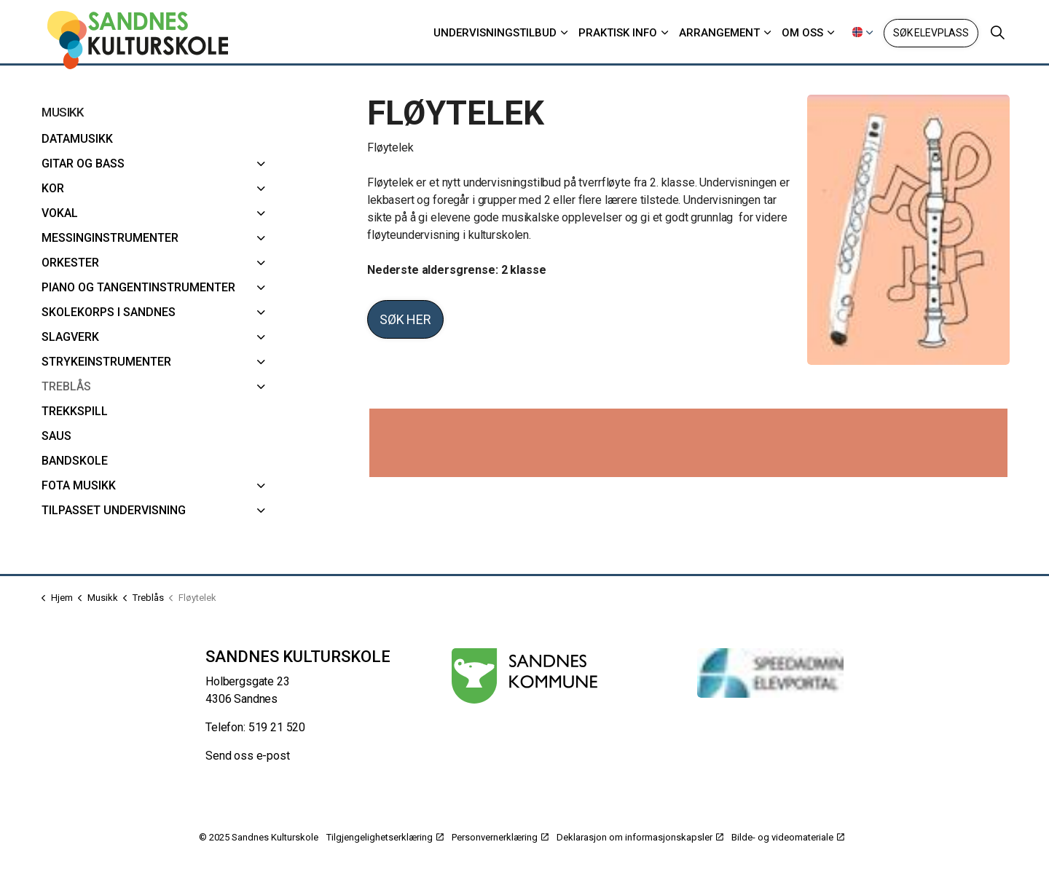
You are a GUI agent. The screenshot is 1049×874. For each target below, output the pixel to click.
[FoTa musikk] (261, 486)
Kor (53, 188)
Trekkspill (75, 411)
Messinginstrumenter (110, 238)
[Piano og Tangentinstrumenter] (261, 287)
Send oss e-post (247, 756)
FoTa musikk (79, 485)
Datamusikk (77, 139)
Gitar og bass (83, 163)
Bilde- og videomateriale (787, 837)
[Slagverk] (261, 337)
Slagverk (70, 337)
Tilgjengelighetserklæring (385, 837)
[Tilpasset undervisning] (261, 510)
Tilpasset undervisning (114, 510)
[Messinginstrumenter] (261, 238)
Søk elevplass (931, 33)
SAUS (56, 436)
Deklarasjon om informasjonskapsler (640, 837)
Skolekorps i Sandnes (109, 312)
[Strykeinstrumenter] (261, 362)
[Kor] (261, 188)
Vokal (60, 213)
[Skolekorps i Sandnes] (261, 312)
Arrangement (719, 32)
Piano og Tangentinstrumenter (138, 287)
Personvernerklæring (500, 837)
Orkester (70, 262)
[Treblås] (261, 386)
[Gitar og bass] (261, 164)
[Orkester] (261, 263)
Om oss (802, 32)
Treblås (66, 386)
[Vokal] (261, 213)
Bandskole (75, 461)
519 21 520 (277, 727)
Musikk (62, 112)
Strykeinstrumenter (106, 362)
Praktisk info (617, 32)
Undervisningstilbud (495, 32)
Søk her (405, 319)
